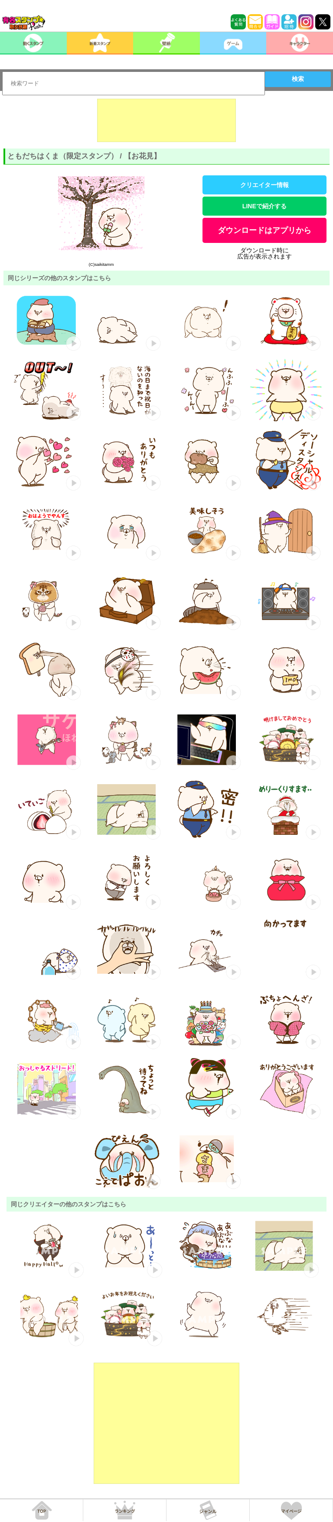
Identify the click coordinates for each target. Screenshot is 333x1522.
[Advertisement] (166, 120)
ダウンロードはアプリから (264, 230)
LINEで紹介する (264, 206)
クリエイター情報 (264, 184)
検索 (298, 78)
